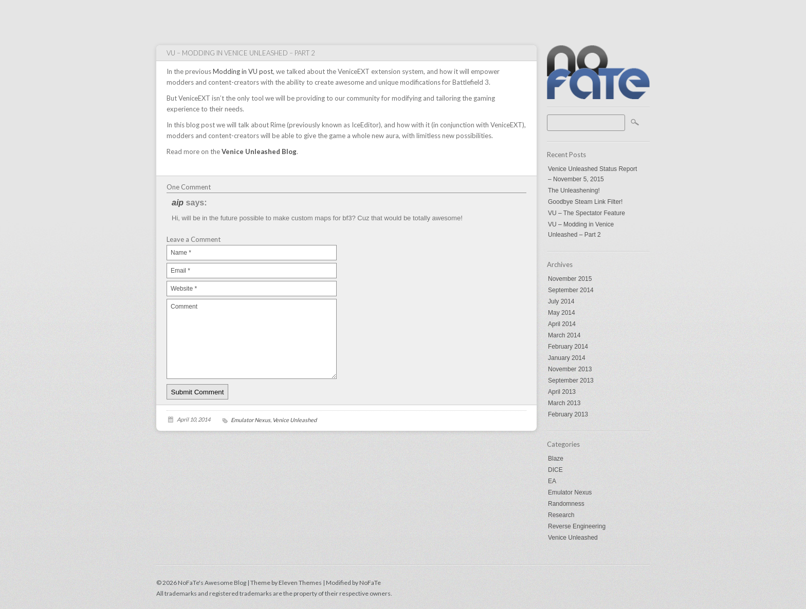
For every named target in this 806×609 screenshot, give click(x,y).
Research (561, 515)
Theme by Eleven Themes (286, 582)
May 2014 (561, 312)
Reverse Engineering (577, 526)
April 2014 (562, 324)
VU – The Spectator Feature (586, 213)
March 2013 (564, 403)
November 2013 (570, 369)
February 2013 (568, 414)
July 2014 (561, 301)
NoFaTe (370, 582)
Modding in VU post (243, 71)
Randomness (566, 503)
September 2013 (571, 380)
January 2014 (566, 357)
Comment (252, 339)
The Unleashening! (574, 190)
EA (552, 481)
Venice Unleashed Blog (259, 151)
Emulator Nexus (570, 492)
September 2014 (571, 290)
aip (178, 202)
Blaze (555, 458)
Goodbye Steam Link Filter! (585, 201)
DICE (555, 469)
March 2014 (564, 335)
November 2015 (570, 278)
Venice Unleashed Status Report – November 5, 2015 (592, 174)
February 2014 (568, 346)
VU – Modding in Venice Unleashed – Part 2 (581, 229)
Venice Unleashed (573, 537)
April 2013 (562, 391)
